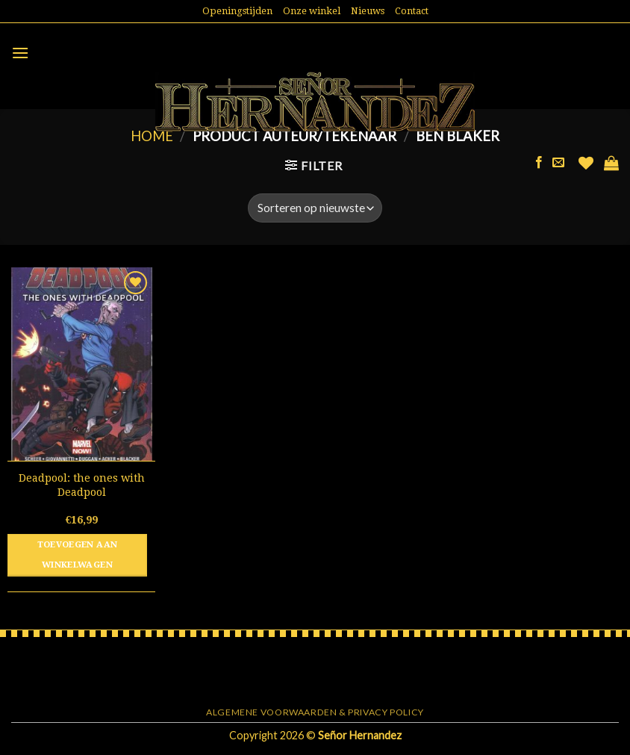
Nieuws (367, 10)
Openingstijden (237, 10)
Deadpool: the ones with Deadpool (82, 485)
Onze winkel (311, 10)
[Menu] (20, 52)
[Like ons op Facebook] (539, 163)
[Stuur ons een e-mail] (558, 163)
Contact (411, 10)
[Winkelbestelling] (314, 208)
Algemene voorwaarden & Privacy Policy (315, 712)
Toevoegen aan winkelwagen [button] (77, 555)
